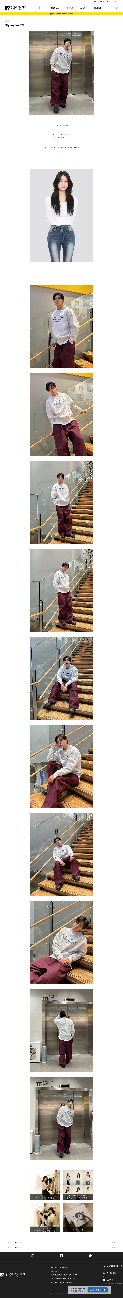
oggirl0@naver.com (113, 1280)
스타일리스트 (54, 8)
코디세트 (70, 8)
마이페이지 (97, 8)
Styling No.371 (18, 1248)
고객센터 (102, 2)
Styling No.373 (18, 1243)
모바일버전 (120, 1283)
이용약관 (114, 1283)
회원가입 (115, 2)
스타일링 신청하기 (97, 1289)
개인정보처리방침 (107, 1283)
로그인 (108, 2)
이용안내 (95, 2)
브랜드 (39, 8)
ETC (83, 8)
